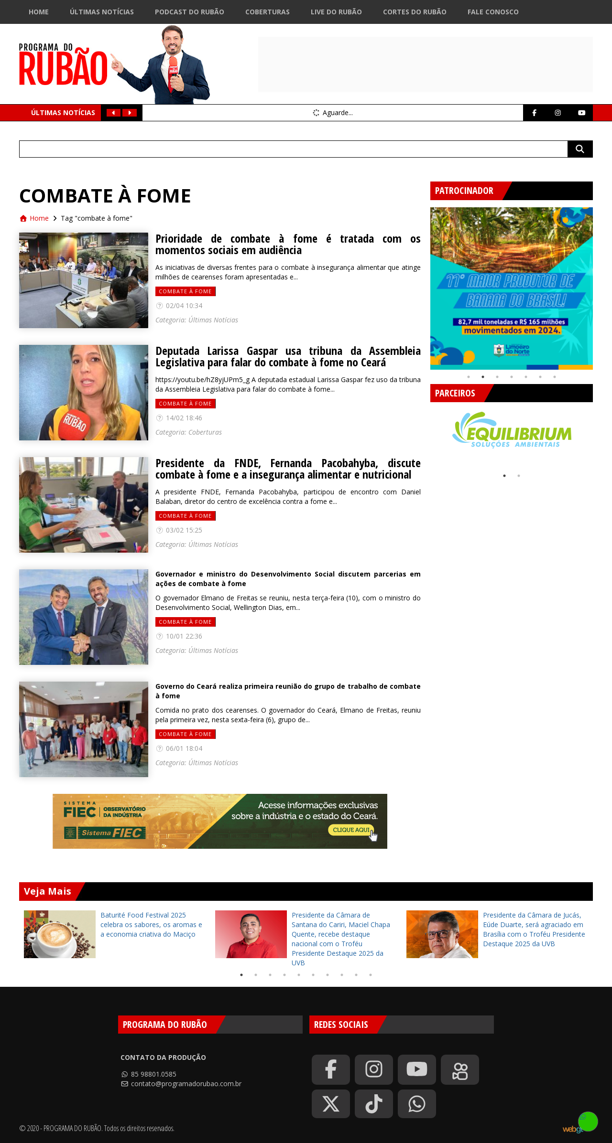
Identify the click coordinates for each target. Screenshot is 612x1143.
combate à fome (185, 291)
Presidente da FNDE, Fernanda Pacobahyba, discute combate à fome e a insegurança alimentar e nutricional (288, 468)
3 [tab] (497, 377)
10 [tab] (370, 975)
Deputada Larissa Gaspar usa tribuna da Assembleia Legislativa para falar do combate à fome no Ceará (288, 356)
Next (600, 284)
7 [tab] (554, 377)
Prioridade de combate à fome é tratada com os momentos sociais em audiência (288, 244)
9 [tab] (356, 975)
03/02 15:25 (178, 529)
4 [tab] (511, 377)
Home (39, 11)
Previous (423, 284)
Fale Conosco (493, 11)
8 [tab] (342, 975)
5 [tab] (526, 377)
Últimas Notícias (102, 11)
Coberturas (267, 11)
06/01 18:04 (178, 748)
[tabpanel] (511, 288)
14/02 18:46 (178, 417)
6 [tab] (540, 377)
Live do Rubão (336, 11)
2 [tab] (483, 377)
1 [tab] (468, 377)
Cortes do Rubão (415, 11)
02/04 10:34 (178, 305)
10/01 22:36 (178, 636)
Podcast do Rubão (189, 11)
